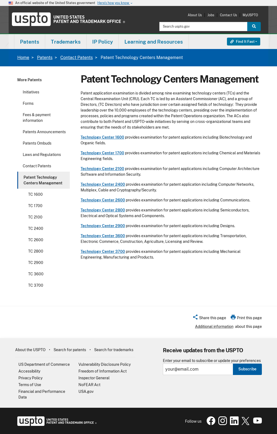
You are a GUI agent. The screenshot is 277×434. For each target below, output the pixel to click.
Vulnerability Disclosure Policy (104, 364)
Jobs (210, 15)
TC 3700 (35, 285)
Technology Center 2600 (103, 200)
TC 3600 (36, 274)
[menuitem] (29, 41)
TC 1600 (35, 194)
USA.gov (86, 391)
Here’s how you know (115, 3)
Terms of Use (29, 385)
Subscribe (247, 369)
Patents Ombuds (37, 143)
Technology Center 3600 (103, 236)
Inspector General (94, 378)
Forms (28, 103)
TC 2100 (35, 217)
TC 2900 (35, 262)
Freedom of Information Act (102, 371)
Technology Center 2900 (103, 226)
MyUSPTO (250, 15)
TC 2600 (35, 240)
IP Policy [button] (102, 42)
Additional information (214, 326)
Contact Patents (76, 57)
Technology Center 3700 (103, 251)
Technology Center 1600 (102, 137)
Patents (44, 57)
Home (23, 57)
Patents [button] (29, 42)
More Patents (29, 80)
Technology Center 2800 (103, 210)
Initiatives (31, 92)
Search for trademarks (113, 350)
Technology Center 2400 (103, 184)
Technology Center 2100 (102, 169)
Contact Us (228, 15)
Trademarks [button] (66, 42)
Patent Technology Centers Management (43, 180)
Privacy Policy (30, 378)
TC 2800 (35, 251)
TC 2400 (35, 228)
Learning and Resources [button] (153, 42)
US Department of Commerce (44, 364)
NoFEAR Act (89, 385)
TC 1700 (35, 206)
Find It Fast (242, 42)
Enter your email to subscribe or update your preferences (212, 361)
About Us (195, 15)
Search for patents (70, 350)
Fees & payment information (37, 118)
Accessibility (29, 371)
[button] (209, 318)
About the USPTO (30, 350)
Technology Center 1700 (102, 153)
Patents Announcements (44, 132)
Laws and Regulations (42, 154)
